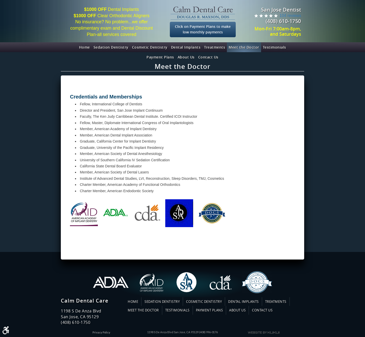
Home (84, 47)
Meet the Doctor (244, 47)
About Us (186, 57)
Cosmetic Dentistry (150, 47)
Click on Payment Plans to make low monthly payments (203, 29)
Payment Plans (160, 57)
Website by (263, 332)
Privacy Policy (101, 332)
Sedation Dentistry (111, 47)
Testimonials (274, 47)
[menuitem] (84, 47)
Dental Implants (186, 47)
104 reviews (290, 15)
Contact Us (208, 57)
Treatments (214, 47)
